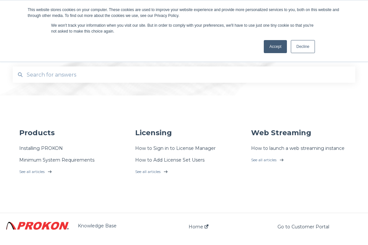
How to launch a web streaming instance (298, 148)
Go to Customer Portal (303, 226)
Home (198, 226)
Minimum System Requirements (56, 160)
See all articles (32, 171)
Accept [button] (275, 46)
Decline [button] (302, 46)
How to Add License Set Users (170, 160)
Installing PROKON (41, 148)
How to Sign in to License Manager (175, 148)
